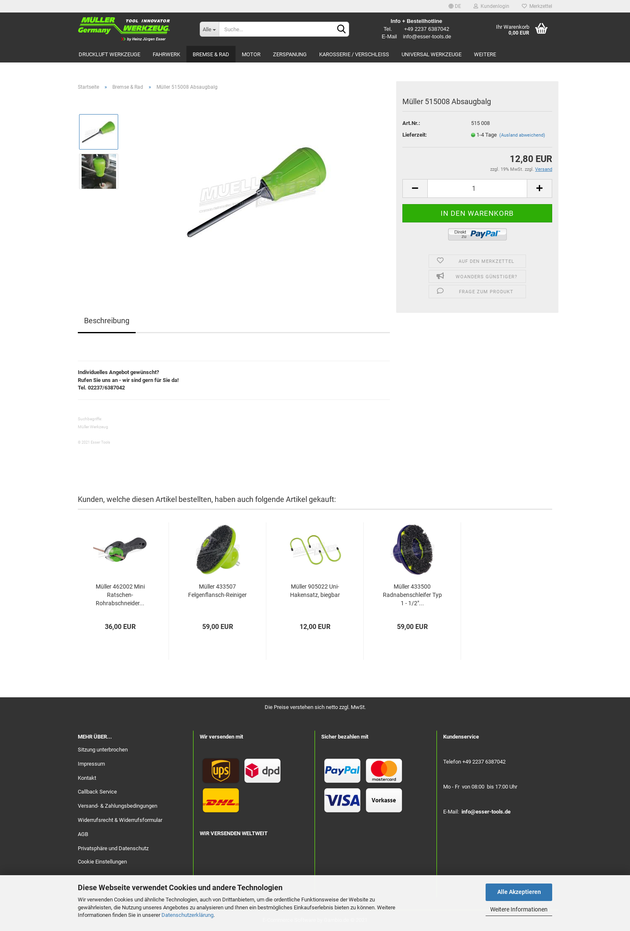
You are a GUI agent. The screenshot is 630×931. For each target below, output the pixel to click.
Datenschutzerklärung (187, 915)
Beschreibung (106, 320)
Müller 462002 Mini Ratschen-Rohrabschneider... (120, 595)
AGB (83, 834)
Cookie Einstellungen (102, 862)
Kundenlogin (491, 6)
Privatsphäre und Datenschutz (113, 848)
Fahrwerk (166, 54)
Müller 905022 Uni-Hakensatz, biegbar (315, 590)
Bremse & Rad (211, 54)
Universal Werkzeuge (431, 54)
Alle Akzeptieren (519, 892)
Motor (251, 54)
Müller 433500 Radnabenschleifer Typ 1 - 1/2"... (412, 595)
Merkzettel (537, 6)
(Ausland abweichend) (522, 135)
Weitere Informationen (519, 909)
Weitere (485, 54)
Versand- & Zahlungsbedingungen (117, 806)
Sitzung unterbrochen (103, 749)
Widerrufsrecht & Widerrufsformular (120, 820)
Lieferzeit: (414, 135)
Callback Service (97, 792)
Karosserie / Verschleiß (354, 54)
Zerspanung (290, 54)
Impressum (91, 764)
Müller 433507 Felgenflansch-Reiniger (217, 590)
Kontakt (87, 778)
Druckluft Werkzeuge (109, 54)
